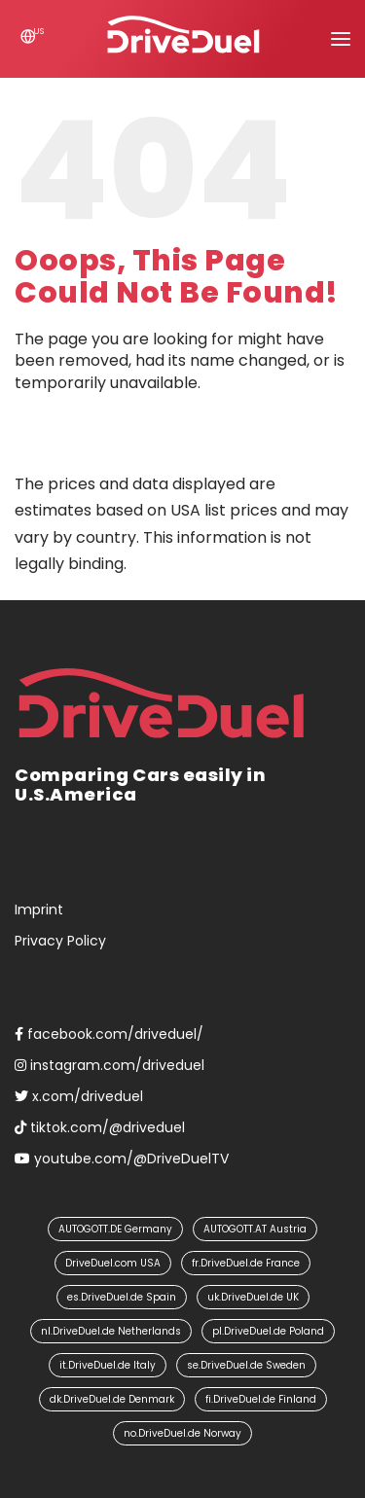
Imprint (39, 909)
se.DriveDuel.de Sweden (246, 1365)
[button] (340, 39)
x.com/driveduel (79, 1096)
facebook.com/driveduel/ (109, 1034)
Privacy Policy (60, 940)
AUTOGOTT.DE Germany (115, 1229)
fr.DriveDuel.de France (246, 1263)
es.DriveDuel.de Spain (121, 1297)
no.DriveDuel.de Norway (182, 1433)
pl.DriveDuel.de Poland (268, 1331)
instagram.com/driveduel (109, 1065)
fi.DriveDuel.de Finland (260, 1399)
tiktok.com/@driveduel (100, 1127)
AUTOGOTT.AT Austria (255, 1229)
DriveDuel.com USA (113, 1263)
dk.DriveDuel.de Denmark (112, 1399)
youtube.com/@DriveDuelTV (122, 1158)
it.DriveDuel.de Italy (107, 1365)
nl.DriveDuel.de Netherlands (111, 1331)
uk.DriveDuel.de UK (253, 1297)
